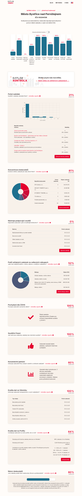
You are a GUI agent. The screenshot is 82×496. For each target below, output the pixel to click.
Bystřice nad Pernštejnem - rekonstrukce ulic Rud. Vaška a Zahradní (30, 135)
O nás (66, 2)
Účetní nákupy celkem (63, 291)
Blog (51, 2)
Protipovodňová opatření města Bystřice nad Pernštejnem (28, 150)
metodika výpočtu (35, 96)
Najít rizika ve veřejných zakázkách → (53, 81)
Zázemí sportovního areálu (20, 130)
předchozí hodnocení (48, 10)
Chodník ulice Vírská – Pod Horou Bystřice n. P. (25, 140)
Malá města (31, 10)
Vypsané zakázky (64, 250)
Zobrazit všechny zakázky (62, 156)
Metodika (59, 2)
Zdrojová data (65, 459)
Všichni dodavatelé (64, 207)
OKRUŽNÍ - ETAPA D (19, 145)
